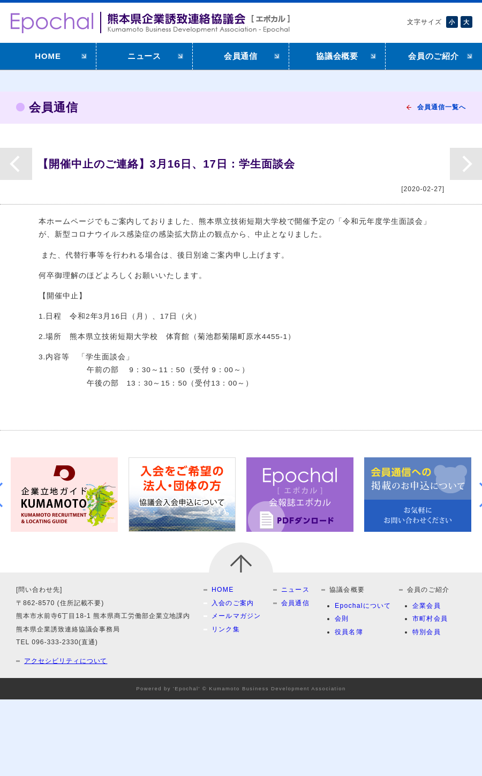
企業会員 (426, 605)
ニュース (144, 56)
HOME (48, 56)
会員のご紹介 (434, 56)
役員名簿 (349, 632)
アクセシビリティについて (65, 661)
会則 (342, 618)
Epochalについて (363, 605)
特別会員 (426, 632)
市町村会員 (430, 618)
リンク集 (226, 629)
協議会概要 (337, 56)
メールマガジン (236, 616)
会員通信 (241, 56)
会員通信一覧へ (441, 107)
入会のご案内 (233, 603)
